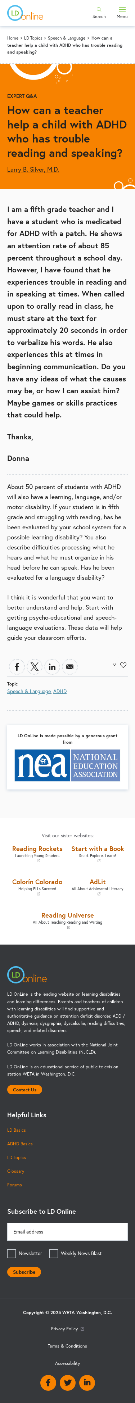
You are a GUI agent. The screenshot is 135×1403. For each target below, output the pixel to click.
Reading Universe (67, 920)
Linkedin (87, 1383)
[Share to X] (34, 667)
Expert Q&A (22, 95)
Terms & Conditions (67, 1346)
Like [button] (123, 665)
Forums (14, 1184)
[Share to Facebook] (17, 667)
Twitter (68, 1383)
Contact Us (24, 1089)
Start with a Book (98, 853)
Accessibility (67, 1363)
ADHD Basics (20, 1143)
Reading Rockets (37, 853)
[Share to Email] (70, 667)
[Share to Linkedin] (52, 667)
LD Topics (33, 38)
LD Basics (16, 1130)
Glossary (15, 1171)
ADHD (60, 691)
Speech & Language (66, 38)
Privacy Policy (67, 1328)
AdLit (98, 886)
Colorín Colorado (37, 886)
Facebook (48, 1383)
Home (12, 38)
